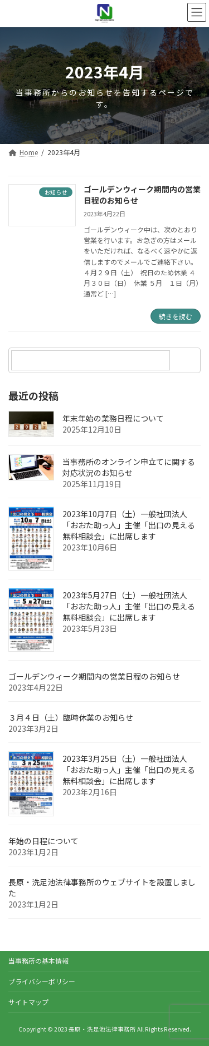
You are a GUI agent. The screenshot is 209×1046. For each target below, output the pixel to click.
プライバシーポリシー (41, 981)
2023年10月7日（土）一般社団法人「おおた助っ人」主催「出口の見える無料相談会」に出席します (128, 525)
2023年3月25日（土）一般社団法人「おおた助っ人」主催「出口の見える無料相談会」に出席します (128, 769)
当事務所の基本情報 (38, 960)
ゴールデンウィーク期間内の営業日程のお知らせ (142, 195)
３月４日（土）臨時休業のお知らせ (70, 717)
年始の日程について (43, 840)
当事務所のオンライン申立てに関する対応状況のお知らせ (128, 467)
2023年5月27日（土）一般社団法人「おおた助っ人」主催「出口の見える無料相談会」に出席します (128, 606)
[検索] (187, 360)
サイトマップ (28, 1002)
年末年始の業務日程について (113, 418)
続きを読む (175, 316)
